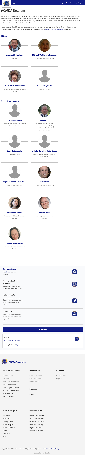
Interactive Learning (36, 425)
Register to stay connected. (12, 340)
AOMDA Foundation (9, 428)
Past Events (6, 379)
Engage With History (36, 428)
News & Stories (61, 376)
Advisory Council (8, 422)
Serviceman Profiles (36, 376)
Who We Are (6, 416)
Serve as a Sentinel (35, 379)
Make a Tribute (9, 295)
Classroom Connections (37, 422)
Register (80, 3)
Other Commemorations (11, 382)
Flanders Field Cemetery (11, 391)
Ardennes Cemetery (9, 385)
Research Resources (36, 431)
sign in (74, 3)
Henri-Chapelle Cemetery (11, 388)
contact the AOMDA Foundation (54, 29)
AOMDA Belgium (8, 425)
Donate (31, 394)
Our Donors (7, 311)
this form (7, 272)
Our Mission (6, 419)
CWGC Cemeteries (8, 397)
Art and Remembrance (36, 419)
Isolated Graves (8, 394)
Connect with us (9, 269)
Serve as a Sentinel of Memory (10, 282)
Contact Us (6, 434)
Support (33, 389)
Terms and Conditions (43, 449)
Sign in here (19, 345)
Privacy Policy (55, 449)
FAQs (4, 437)
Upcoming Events (8, 376)
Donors (5, 431)
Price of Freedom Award (37, 416)
